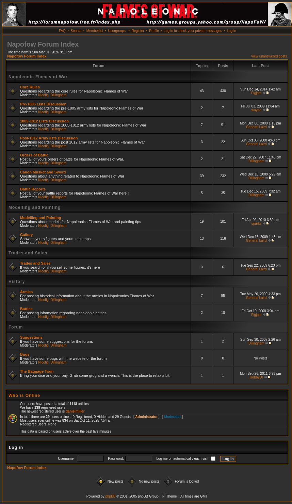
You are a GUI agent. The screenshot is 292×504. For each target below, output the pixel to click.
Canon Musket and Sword (43, 172)
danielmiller (75, 411)
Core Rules (30, 87)
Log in (231, 31)
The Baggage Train (36, 371)
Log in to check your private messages (193, 31)
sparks (256, 223)
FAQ (62, 31)
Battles (26, 309)
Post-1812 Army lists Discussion (49, 138)
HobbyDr (256, 377)
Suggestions (31, 337)
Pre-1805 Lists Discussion (43, 104)
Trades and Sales (28, 253)
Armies (26, 292)
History (17, 281)
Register (137, 31)
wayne (256, 110)
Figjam (256, 93)
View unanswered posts (269, 56)
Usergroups (117, 31)
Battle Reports (33, 189)
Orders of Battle (34, 155)
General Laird (256, 127)
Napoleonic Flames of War (38, 76)
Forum (16, 327)
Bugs (25, 354)
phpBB (110, 496)
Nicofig (43, 95)
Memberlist (94, 31)
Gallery (26, 235)
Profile (154, 31)
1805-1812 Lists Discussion (44, 121)
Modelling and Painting (35, 207)
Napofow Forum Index (27, 56)
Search (76, 31)
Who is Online (24, 395)
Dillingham (59, 95)
